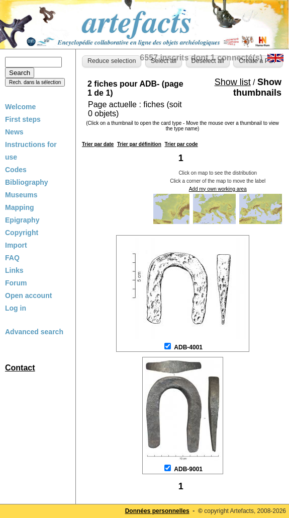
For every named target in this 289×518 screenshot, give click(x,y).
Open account (28, 295)
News (14, 132)
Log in (15, 308)
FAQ (12, 258)
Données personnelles (157, 510)
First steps (23, 119)
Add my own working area (218, 189)
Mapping (19, 207)
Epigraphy (22, 220)
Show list (233, 82)
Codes (16, 170)
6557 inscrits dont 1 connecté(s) (201, 57)
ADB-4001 (188, 347)
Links (14, 270)
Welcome (20, 107)
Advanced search (34, 332)
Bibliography (26, 182)
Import (16, 245)
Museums (21, 195)
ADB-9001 (188, 469)
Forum (16, 283)
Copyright (21, 233)
